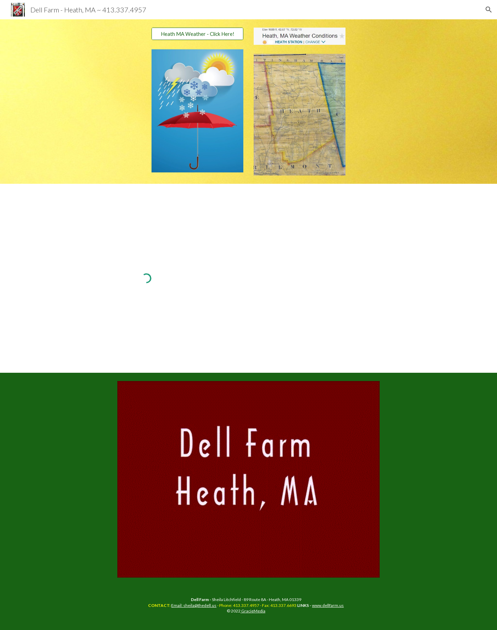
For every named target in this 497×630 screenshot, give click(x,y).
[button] (488, 9)
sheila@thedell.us (199, 605)
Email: (177, 605)
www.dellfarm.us (328, 605)
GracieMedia (253, 610)
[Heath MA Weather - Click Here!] (197, 34)
